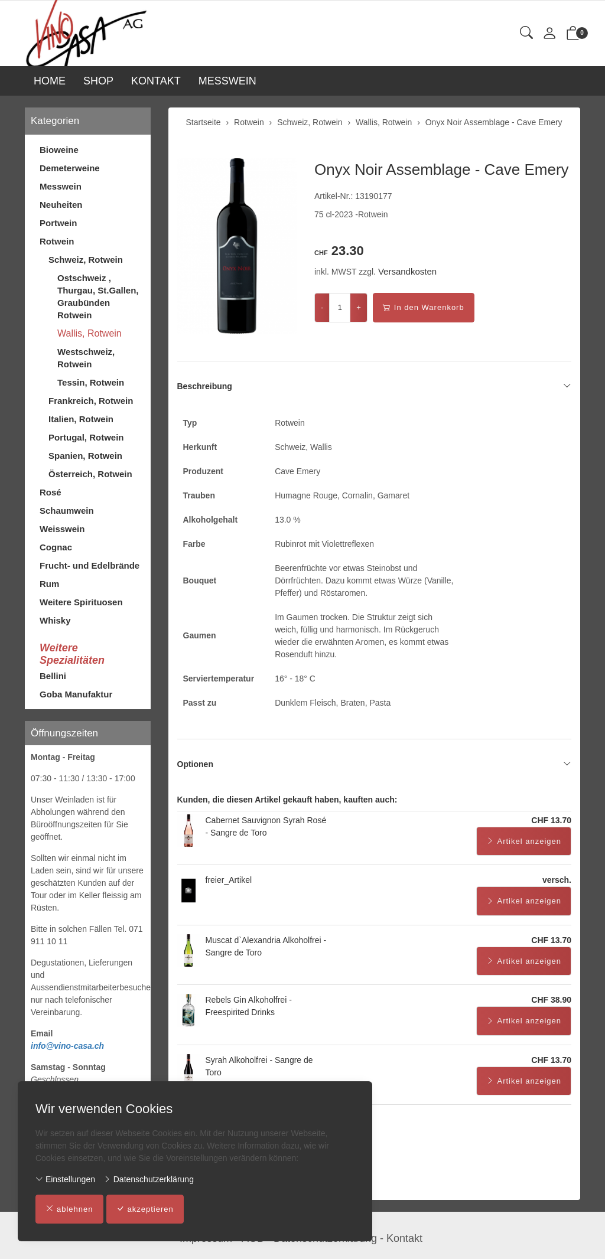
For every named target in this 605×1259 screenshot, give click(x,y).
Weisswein (62, 529)
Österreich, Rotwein (90, 474)
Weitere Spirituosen (81, 602)
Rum (49, 584)
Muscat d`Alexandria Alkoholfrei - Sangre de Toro (266, 946)
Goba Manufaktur (76, 694)
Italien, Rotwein (80, 419)
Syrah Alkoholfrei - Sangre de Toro (259, 1066)
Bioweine (59, 150)
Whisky (55, 620)
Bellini (53, 676)
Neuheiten (61, 205)
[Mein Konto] (549, 34)
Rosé (50, 492)
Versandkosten (407, 271)
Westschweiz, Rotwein (86, 358)
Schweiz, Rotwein (85, 260)
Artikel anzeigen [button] (524, 841)
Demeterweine (70, 168)
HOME (50, 81)
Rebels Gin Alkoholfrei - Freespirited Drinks (249, 1006)
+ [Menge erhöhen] (358, 307)
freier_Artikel (229, 880)
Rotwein (57, 241)
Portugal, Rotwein (86, 437)
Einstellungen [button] (65, 1179)
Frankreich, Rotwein (90, 401)
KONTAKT (156, 81)
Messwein (61, 186)
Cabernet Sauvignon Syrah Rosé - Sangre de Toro (266, 826)
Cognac (56, 547)
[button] (526, 33)
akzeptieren (145, 1209)
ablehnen (69, 1209)
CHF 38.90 (551, 999)
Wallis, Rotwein (89, 333)
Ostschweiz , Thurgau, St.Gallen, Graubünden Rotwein (98, 296)
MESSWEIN (227, 81)
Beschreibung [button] (374, 386)
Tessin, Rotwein (90, 382)
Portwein (58, 223)
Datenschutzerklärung (148, 1179)
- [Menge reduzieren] (322, 307)
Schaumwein (67, 510)
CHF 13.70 (551, 820)
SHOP (98, 81)
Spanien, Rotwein (85, 456)
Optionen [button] (374, 764)
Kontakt (404, 1238)
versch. (556, 880)
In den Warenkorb (423, 308)
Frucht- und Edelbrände (89, 565)
